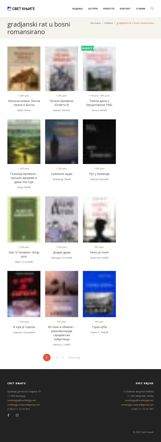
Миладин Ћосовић (61, 257)
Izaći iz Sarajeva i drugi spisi (24, 254)
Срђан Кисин (24, 110)
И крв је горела (24, 327)
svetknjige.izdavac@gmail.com (23, 404)
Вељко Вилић (99, 110)
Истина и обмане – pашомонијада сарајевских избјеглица (61, 333)
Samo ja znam (99, 252)
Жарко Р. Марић (99, 332)
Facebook (8, 415)
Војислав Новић (99, 257)
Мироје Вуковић (99, 179)
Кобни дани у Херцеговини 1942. (99, 103)
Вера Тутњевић (24, 261)
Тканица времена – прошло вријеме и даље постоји (24, 178)
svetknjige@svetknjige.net (21, 400)
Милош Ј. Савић (61, 344)
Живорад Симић (62, 179)
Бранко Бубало (61, 110)
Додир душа (61, 252)
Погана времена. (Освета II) (62, 103)
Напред (74, 357)
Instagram (17, 415)
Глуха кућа (99, 327)
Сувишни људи (61, 174)
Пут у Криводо (99, 174)
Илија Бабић (24, 187)
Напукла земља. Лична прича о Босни (24, 103)
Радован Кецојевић (24, 332)
